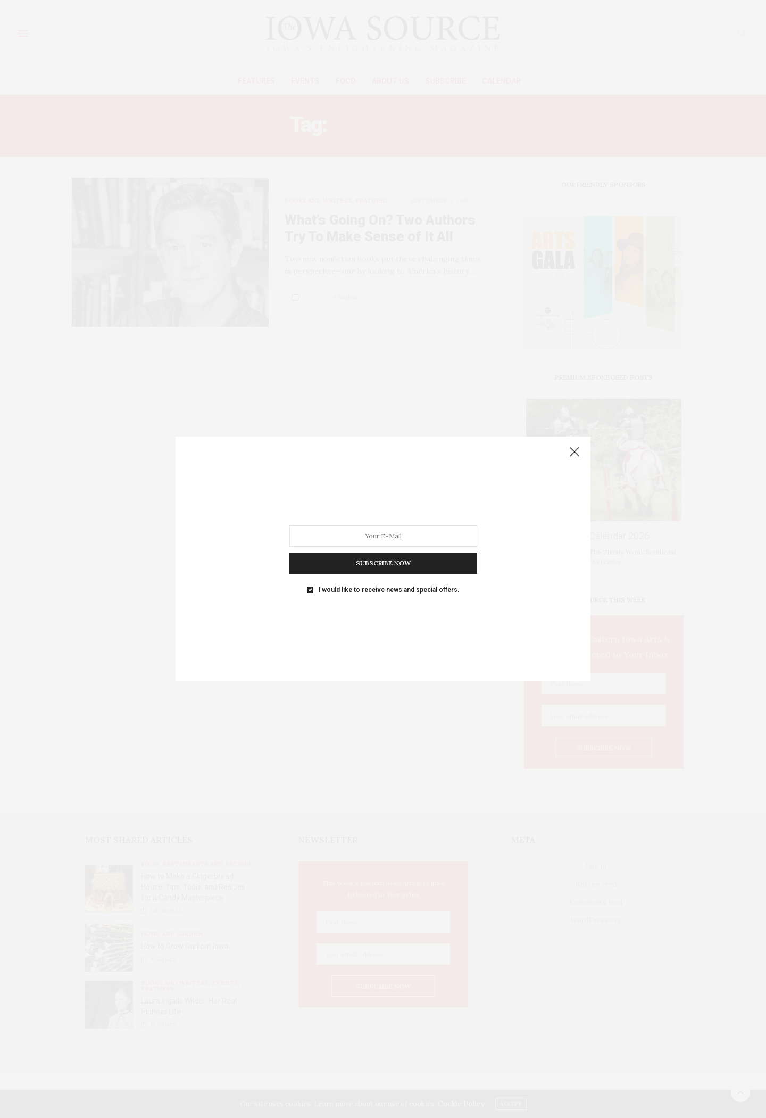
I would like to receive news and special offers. (389, 590)
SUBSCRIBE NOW (383, 563)
